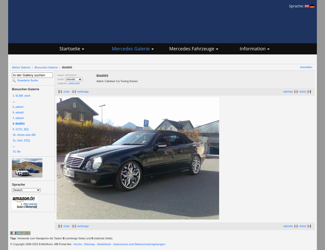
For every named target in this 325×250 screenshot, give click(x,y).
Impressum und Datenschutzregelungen (139, 244)
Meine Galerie (21, 67)
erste (66, 91)
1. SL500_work (21, 95)
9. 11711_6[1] (20, 129)
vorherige (83, 91)
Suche (78, 244)
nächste (288, 91)
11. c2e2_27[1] (21, 140)
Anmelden (306, 67)
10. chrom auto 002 (24, 135)
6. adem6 (18, 112)
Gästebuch (104, 244)
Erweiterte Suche (28, 80)
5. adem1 (18, 107)
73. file (17, 151)
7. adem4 (18, 118)
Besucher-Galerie (46, 67)
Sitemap (89, 244)
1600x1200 (74, 83)
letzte (303, 91)
